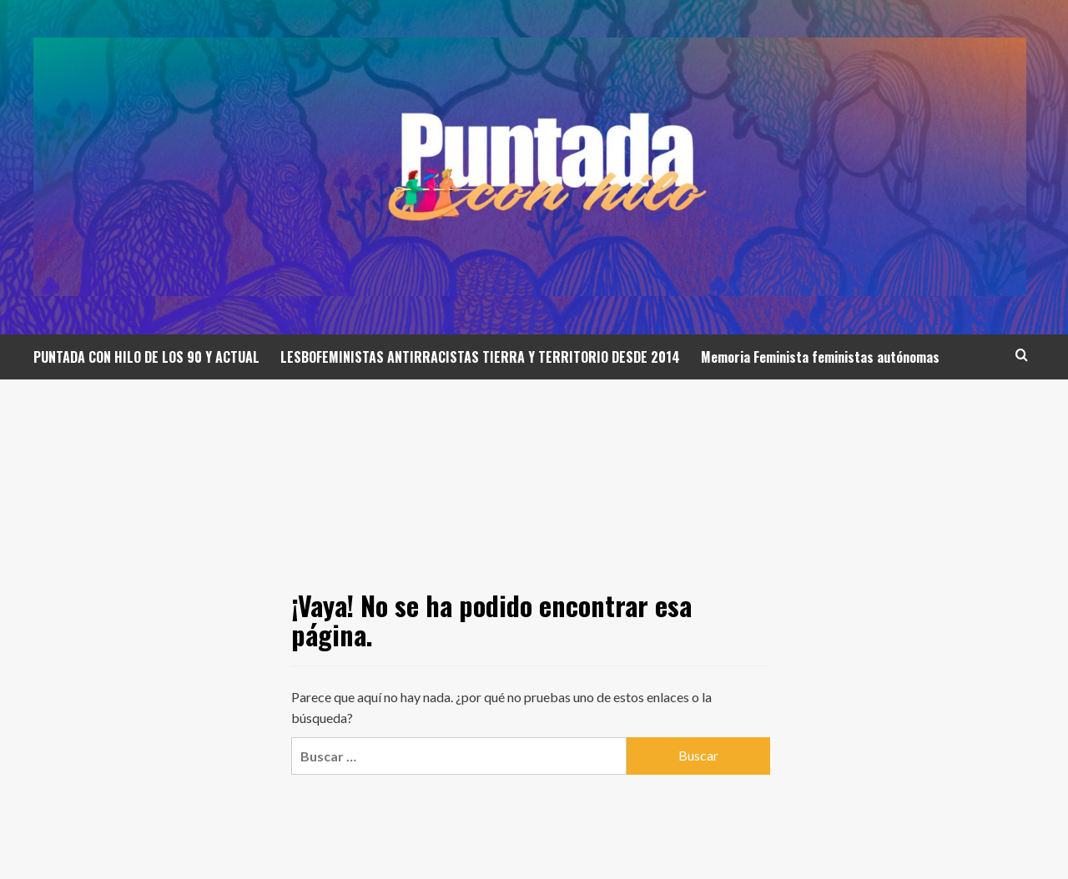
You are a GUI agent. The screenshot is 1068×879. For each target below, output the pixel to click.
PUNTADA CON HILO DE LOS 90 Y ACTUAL (146, 357)
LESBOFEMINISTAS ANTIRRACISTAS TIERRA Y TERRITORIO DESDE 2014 (480, 357)
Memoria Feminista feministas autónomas (820, 357)
